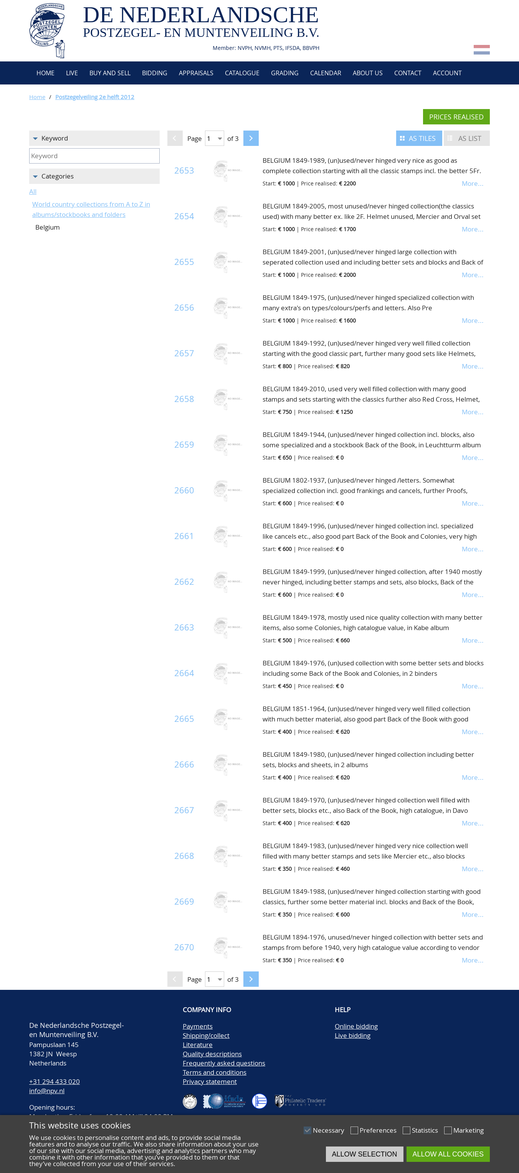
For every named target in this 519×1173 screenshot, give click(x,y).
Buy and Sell (110, 73)
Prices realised (456, 116)
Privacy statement (210, 1081)
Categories (57, 176)
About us (368, 73)
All (32, 191)
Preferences (378, 1130)
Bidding (154, 73)
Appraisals (196, 73)
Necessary (328, 1130)
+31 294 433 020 (54, 1081)
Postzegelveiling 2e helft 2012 (94, 97)
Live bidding (352, 1035)
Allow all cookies (448, 1154)
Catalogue (242, 73)
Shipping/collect (206, 1035)
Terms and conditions (214, 1072)
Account (447, 73)
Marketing (468, 1130)
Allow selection (364, 1154)
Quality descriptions (212, 1053)
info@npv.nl (46, 1090)
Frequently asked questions (224, 1063)
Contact (407, 73)
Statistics (425, 1130)
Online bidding (356, 1026)
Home (45, 73)
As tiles (422, 138)
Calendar (325, 73)
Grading (285, 73)
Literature (198, 1044)
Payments (198, 1026)
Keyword (54, 138)
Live (72, 73)
